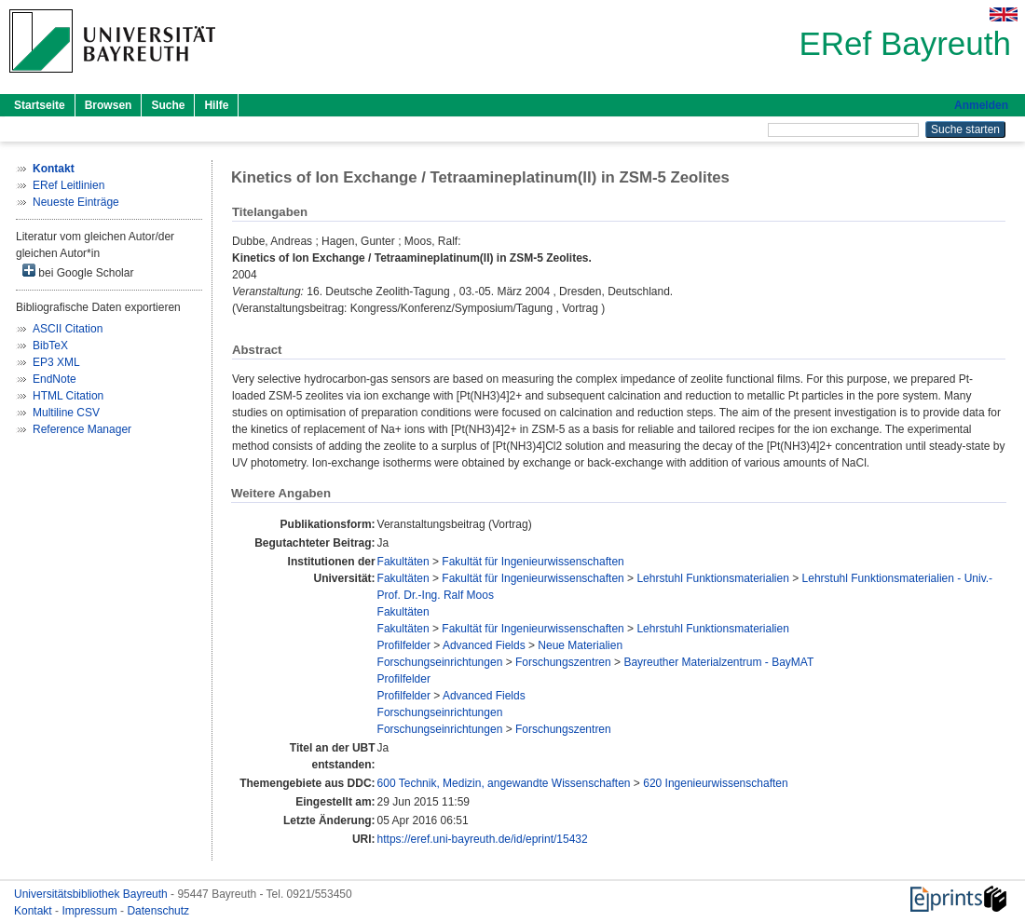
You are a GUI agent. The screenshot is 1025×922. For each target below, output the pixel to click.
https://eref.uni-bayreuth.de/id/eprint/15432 (482, 839)
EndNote (54, 379)
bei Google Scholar (77, 271)
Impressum (91, 910)
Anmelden (981, 105)
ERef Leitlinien (68, 185)
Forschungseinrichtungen (440, 662)
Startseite (39, 105)
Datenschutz (158, 910)
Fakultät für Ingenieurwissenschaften (532, 561)
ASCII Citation (67, 328)
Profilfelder (403, 645)
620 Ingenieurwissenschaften (715, 783)
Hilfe (216, 105)
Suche (167, 105)
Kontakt (34, 910)
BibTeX (50, 345)
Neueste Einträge (76, 202)
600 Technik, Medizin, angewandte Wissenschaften (504, 783)
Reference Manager (82, 429)
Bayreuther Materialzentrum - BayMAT (718, 662)
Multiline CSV (66, 412)
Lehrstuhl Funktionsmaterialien (712, 578)
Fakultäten (403, 561)
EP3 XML (56, 362)
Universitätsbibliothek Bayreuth (92, 894)
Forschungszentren (563, 662)
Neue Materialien (580, 645)
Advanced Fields (484, 645)
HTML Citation (68, 395)
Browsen (108, 105)
